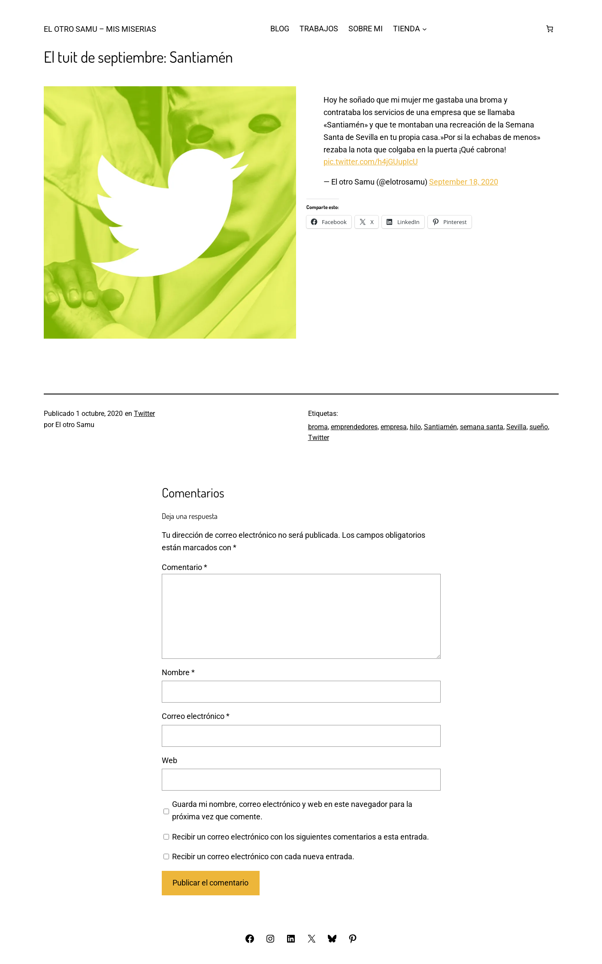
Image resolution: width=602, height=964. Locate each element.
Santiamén (440, 427)
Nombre (178, 672)
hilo (415, 427)
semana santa (481, 427)
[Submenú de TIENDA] (424, 29)
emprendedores (354, 427)
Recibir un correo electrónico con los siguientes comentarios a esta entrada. (300, 836)
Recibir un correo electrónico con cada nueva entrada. (263, 856)
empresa (394, 427)
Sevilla (516, 427)
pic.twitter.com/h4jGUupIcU (371, 161)
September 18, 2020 (463, 181)
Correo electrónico (196, 716)
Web (169, 760)
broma (318, 427)
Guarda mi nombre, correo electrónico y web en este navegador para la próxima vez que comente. (292, 810)
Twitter (144, 413)
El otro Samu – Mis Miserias (100, 28)
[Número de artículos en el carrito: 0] (549, 28)
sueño (538, 427)
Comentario (184, 567)
